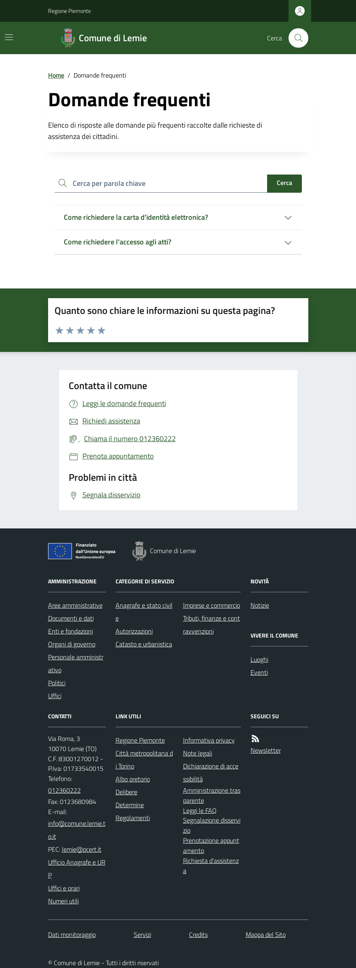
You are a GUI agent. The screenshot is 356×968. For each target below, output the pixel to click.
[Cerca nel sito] (295, 38)
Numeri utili (63, 901)
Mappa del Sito (266, 934)
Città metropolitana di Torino (144, 759)
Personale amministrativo (75, 663)
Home (56, 75)
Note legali (197, 753)
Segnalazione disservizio (211, 825)
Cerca (284, 182)
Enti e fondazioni (70, 631)
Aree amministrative (75, 605)
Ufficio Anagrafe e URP (76, 868)
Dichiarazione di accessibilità (210, 772)
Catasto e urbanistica (144, 644)
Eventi (259, 672)
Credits (198, 934)
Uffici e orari (64, 888)
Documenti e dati (71, 618)
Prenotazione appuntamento (211, 845)
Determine (130, 805)
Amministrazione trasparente (211, 795)
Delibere (126, 792)
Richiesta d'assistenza (211, 865)
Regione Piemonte (69, 10)
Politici (56, 683)
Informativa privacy (209, 740)
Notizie (260, 605)
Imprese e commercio (211, 605)
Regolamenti (133, 818)
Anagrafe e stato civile (144, 611)
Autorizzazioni (134, 631)
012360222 (64, 790)
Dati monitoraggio (72, 934)
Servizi (142, 934)
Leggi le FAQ (200, 810)
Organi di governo (71, 644)
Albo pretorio (133, 779)
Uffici (54, 696)
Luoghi (259, 659)
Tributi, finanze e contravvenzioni (211, 624)
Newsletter (266, 750)
